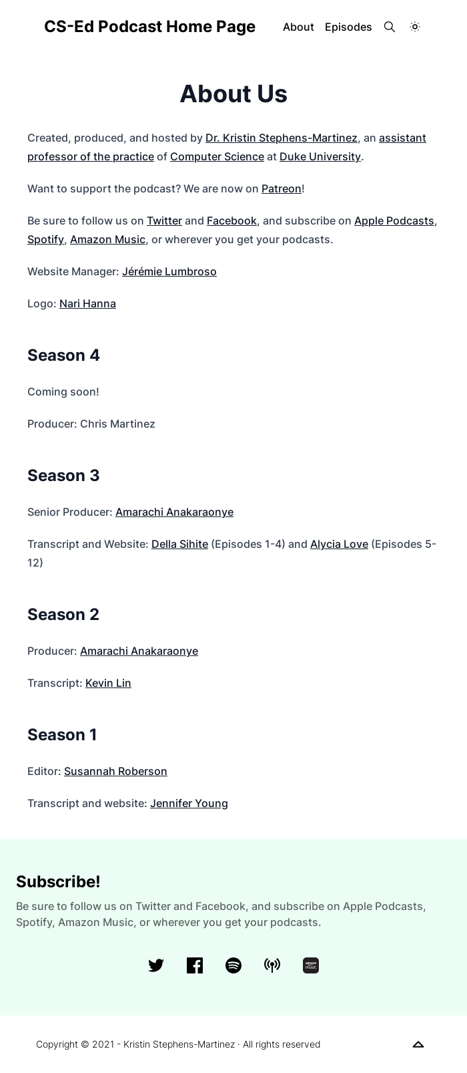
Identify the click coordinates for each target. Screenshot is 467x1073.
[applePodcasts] (272, 965)
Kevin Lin (108, 682)
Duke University (320, 156)
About (298, 26)
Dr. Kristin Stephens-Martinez (281, 137)
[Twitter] (156, 965)
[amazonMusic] (311, 965)
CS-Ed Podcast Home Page (150, 26)
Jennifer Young (189, 803)
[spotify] (233, 965)
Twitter (164, 220)
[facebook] (195, 965)
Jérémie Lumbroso (169, 271)
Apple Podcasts (394, 220)
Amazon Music (107, 239)
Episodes (348, 26)
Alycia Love (339, 544)
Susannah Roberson (115, 771)
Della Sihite (179, 544)
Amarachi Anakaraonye (174, 511)
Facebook (232, 220)
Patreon (282, 188)
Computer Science (217, 156)
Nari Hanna (87, 303)
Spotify (45, 239)
